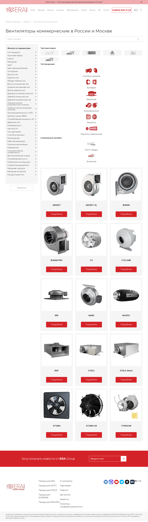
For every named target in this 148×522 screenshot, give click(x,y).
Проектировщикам (72, 10)
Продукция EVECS (48, 490)
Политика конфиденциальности (71, 505)
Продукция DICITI (48, 486)
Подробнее (56, 214)
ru (136, 481)
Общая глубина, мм (21, 81)
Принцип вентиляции (21, 144)
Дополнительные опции (21, 156)
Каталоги (64, 499)
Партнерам (41, 10)
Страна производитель (21, 165)
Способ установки (21, 135)
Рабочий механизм (21, 141)
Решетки (91, 118)
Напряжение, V (21, 125)
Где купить (50, 10)
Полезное (84, 10)
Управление (21, 147)
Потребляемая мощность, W (21, 119)
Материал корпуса (21, 168)
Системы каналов (91, 71)
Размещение (21, 138)
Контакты (106, 10)
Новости (64, 490)
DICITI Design (91, 145)
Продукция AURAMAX (44, 496)
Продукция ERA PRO (49, 502)
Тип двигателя (21, 132)
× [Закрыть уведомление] (141, 2)
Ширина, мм (21, 78)
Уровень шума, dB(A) (21, 116)
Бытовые (91, 83)
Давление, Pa (21, 122)
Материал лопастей (21, 171)
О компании (60, 10)
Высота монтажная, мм (21, 84)
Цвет (21, 65)
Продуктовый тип (21, 175)
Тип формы (21, 71)
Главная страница (13, 22)
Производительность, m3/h (21, 113)
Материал (21, 62)
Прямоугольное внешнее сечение (21, 108)
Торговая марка (21, 55)
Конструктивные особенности (21, 151)
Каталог (32, 10)
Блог (99, 10)
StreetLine (91, 157)
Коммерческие (91, 106)
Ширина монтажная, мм (21, 87)
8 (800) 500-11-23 (121, 10)
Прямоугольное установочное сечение (21, 104)
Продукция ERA (47, 481)
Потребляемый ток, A (21, 159)
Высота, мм (21, 74)
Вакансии (92, 10)
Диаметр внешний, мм (21, 96)
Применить (22, 188)
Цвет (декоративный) (21, 68)
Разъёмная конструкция (21, 162)
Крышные (91, 94)
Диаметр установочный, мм (21, 93)
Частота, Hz (21, 128)
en (139, 481)
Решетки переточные (91, 129)
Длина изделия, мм (21, 90)
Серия (21, 59)
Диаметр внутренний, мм (21, 100)
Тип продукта (21, 52)
